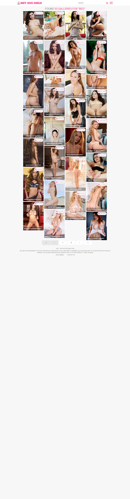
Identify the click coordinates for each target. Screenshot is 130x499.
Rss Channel (60, 496)
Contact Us (71, 496)
